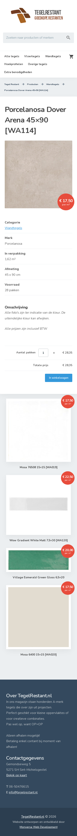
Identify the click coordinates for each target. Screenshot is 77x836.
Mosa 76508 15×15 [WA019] (38, 467)
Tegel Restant (12, 84)
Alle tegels (11, 56)
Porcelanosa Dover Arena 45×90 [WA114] (26, 90)
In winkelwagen (58, 378)
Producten (32, 84)
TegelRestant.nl (32, 817)
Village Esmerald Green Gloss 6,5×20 (39, 577)
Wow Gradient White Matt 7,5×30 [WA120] (38, 540)
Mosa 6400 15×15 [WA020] (38, 654)
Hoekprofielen (13, 64)
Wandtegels (53, 56)
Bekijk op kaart (16, 775)
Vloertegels (32, 56)
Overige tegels (37, 64)
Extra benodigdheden (18, 72)
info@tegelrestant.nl (23, 792)
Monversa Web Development (38, 827)
